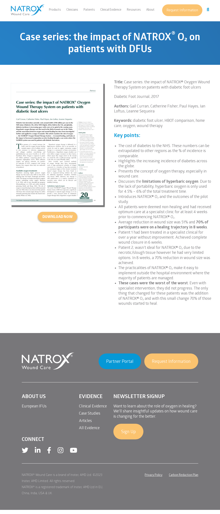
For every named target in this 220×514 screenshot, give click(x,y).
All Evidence (89, 428)
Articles (85, 421)
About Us (34, 397)
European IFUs (34, 406)
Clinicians (72, 10)
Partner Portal (119, 362)
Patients (89, 10)
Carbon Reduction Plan (183, 475)
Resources (134, 10)
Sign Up (128, 432)
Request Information (182, 10)
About (150, 10)
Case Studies (89, 414)
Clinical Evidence (110, 10)
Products (55, 10)
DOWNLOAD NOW (57, 217)
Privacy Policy (153, 475)
